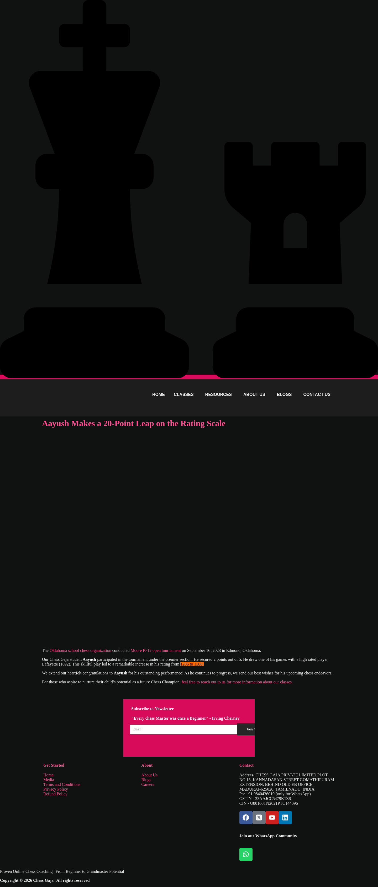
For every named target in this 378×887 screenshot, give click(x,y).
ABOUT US (254, 394)
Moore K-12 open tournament (155, 650)
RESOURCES (218, 394)
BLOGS (284, 394)
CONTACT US (316, 394)
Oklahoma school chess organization (81, 650)
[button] (185, 394)
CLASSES (184, 394)
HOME (158, 394)
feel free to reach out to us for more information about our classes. (237, 682)
